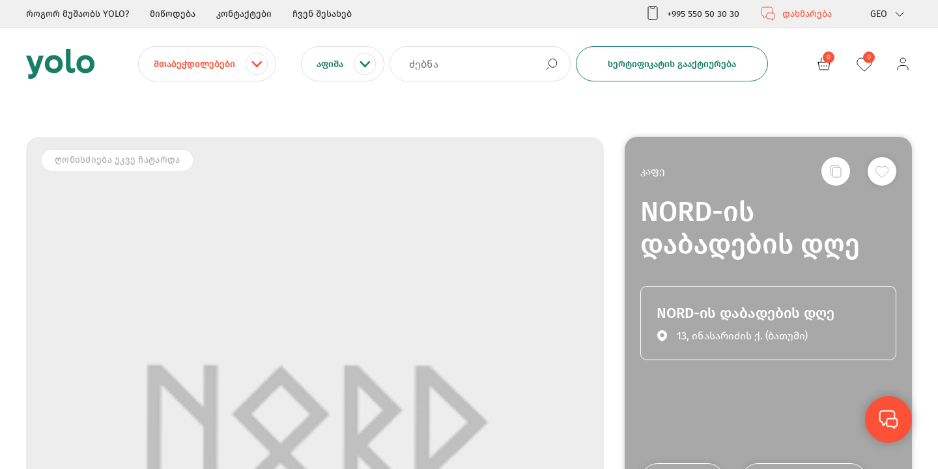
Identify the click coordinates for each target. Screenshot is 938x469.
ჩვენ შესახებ (322, 14)
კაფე (652, 171)
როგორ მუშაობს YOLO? (77, 14)
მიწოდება (172, 14)
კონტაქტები (244, 14)
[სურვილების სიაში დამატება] (882, 171)
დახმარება (796, 13)
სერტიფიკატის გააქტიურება (672, 64)
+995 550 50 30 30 (692, 13)
